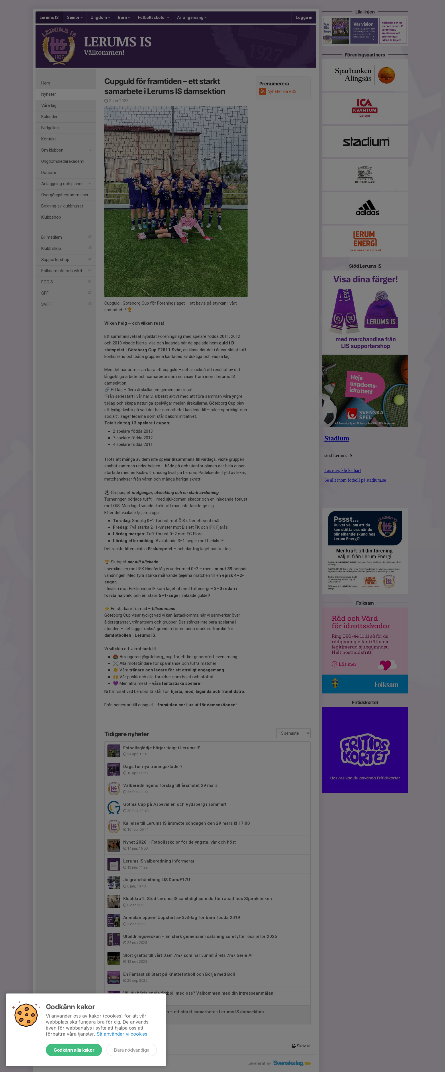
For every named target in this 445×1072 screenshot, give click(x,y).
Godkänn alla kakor (74, 1050)
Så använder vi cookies (122, 1034)
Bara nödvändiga (131, 1050)
